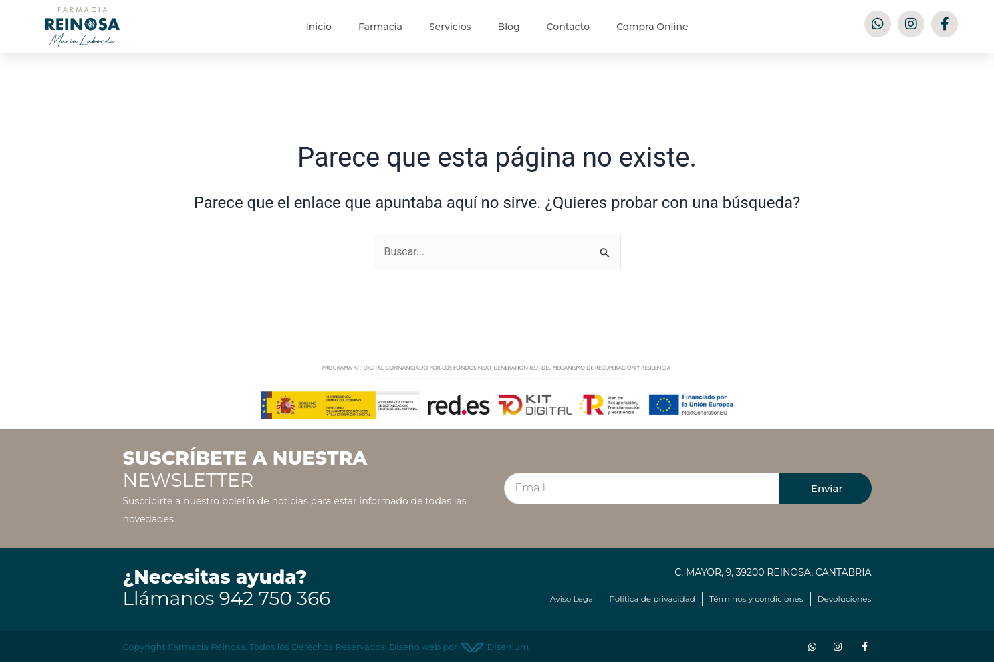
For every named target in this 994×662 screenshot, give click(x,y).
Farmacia (380, 27)
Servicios (450, 27)
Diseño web (415, 646)
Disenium (494, 646)
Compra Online (652, 27)
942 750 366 (274, 599)
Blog (509, 27)
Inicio (318, 27)
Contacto (568, 27)
